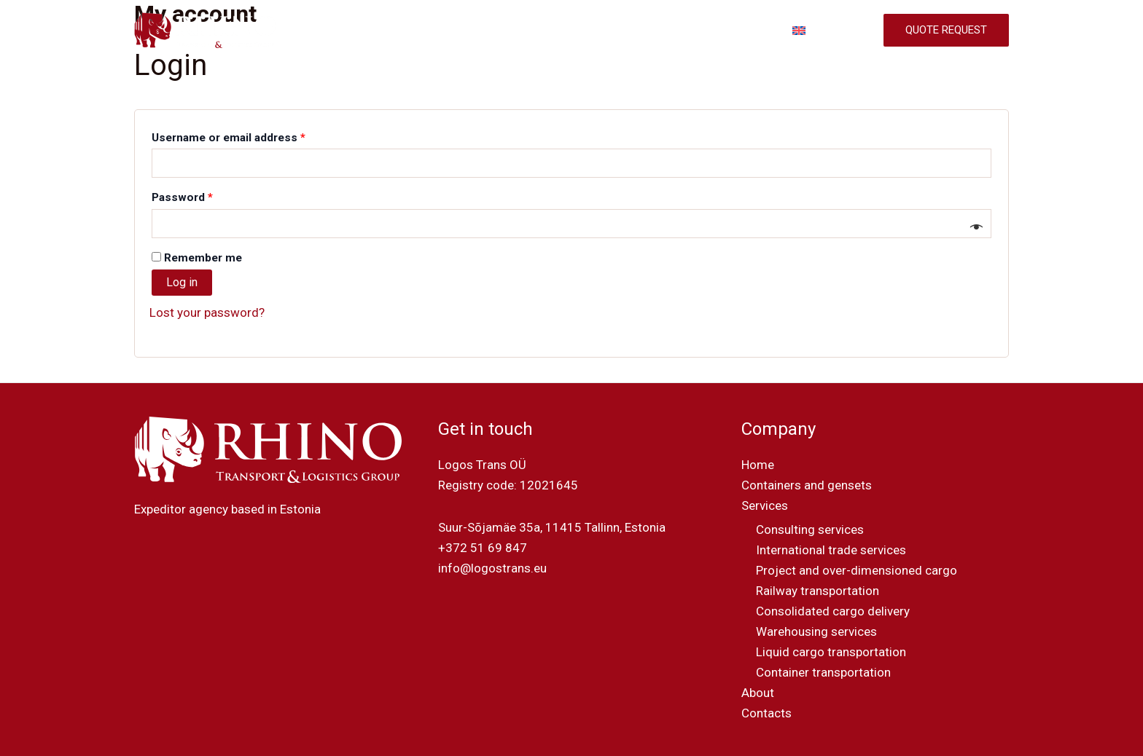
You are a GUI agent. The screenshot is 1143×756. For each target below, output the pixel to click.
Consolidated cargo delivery (833, 611)
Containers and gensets (806, 485)
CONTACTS (745, 30)
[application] (632, 30)
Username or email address (252, 135)
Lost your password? (207, 312)
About (757, 692)
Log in (182, 282)
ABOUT (678, 30)
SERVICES (608, 30)
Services (764, 505)
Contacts (766, 713)
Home (757, 464)
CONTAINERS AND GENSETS (486, 30)
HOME (381, 30)
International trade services (831, 550)
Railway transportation (817, 590)
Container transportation (823, 672)
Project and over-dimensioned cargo (856, 570)
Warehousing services (816, 631)
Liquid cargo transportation (831, 652)
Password (206, 195)
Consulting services (810, 529)
